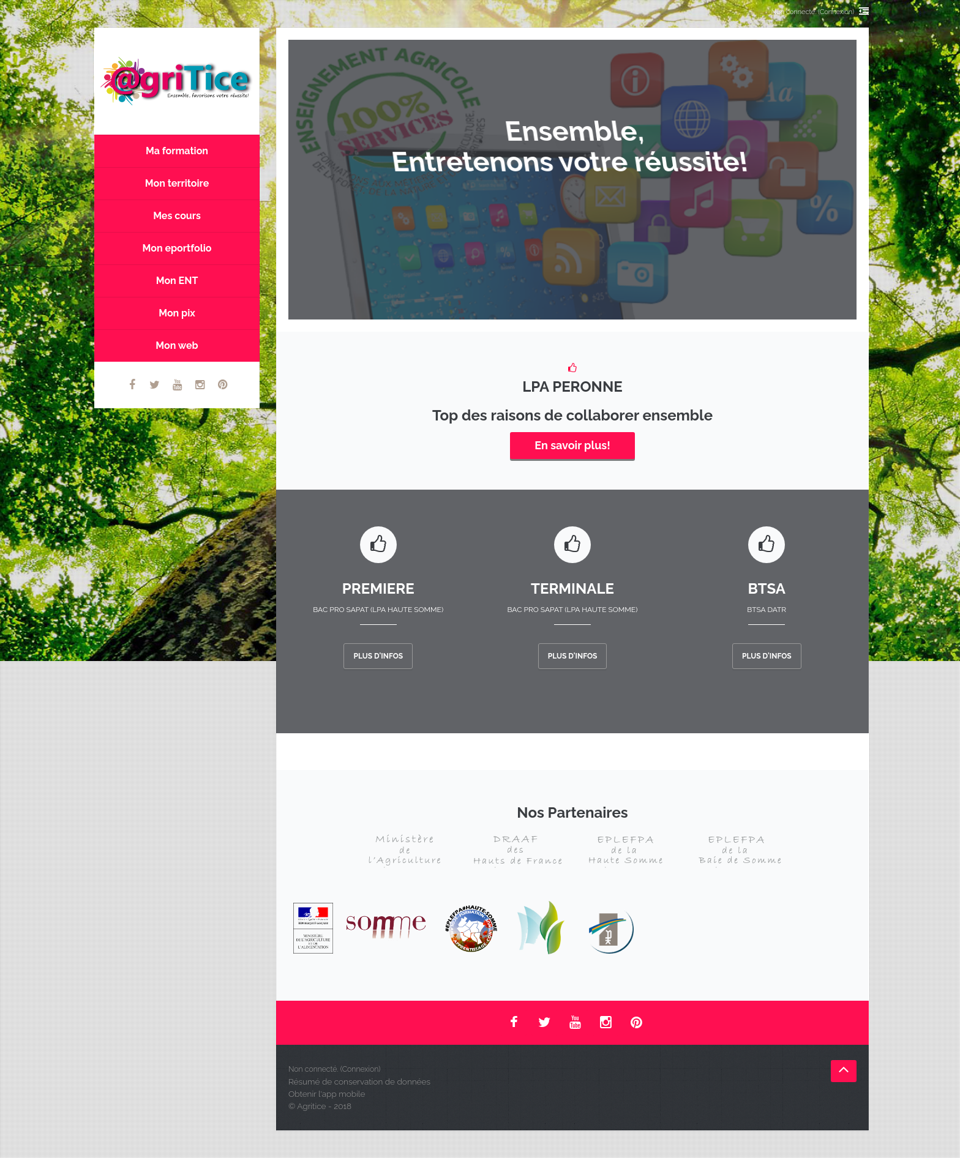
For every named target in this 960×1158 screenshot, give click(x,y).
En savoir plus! (572, 445)
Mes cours (177, 216)
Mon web (177, 345)
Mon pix (177, 313)
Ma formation (177, 151)
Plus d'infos (378, 656)
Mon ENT (177, 280)
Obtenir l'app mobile (326, 1094)
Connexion (836, 12)
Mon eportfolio (177, 248)
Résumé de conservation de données (359, 1081)
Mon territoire (177, 183)
